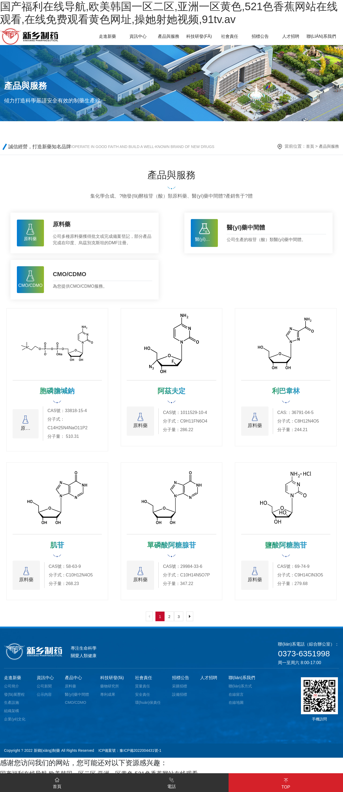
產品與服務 (328, 146)
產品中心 (73, 681)
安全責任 (142, 697)
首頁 (308, 146)
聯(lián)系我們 (242, 681)
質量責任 (142, 689)
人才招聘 (208, 681)
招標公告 (180, 681)
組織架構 (11, 714)
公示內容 (44, 697)
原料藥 (70, 689)
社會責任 (143, 681)
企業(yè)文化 (14, 722)
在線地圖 (236, 706)
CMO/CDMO (75, 706)
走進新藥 (12, 681)
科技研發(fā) (112, 681)
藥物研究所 (109, 689)
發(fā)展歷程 (14, 697)
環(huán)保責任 (148, 706)
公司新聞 (44, 689)
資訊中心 (45, 681)
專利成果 (107, 697)
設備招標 (179, 697)
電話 (171, 782)
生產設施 (11, 706)
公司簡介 (11, 689)
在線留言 (236, 697)
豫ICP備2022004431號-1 (140, 754)
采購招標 (179, 689)
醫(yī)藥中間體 (77, 697)
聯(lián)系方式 (240, 689)
